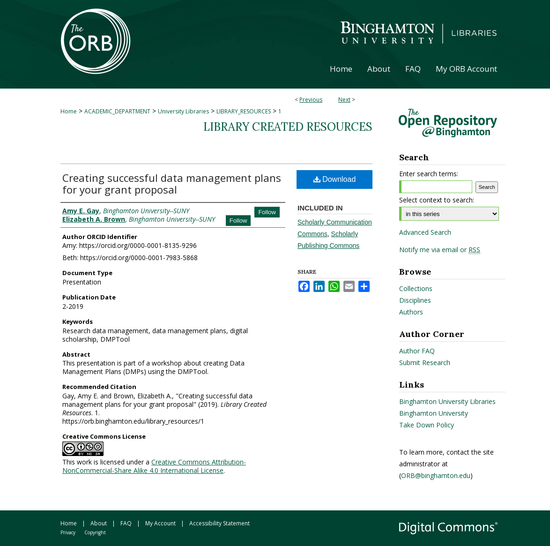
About (98, 523)
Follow (267, 212)
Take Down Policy (426, 424)
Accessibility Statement (219, 523)
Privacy (67, 532)
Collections (415, 288)
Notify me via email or (439, 249)
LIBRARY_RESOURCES (243, 111)
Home (68, 111)
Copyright (95, 532)
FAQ (126, 523)
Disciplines (415, 300)
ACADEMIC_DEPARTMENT (117, 111)
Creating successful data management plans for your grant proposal (171, 183)
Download (334, 179)
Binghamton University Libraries (447, 401)
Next (344, 100)
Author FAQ (417, 350)
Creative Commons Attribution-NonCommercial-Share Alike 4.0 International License (154, 466)
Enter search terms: (428, 173)
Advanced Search (425, 232)
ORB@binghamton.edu (435, 475)
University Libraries (183, 111)
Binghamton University (433, 413)
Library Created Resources (287, 127)
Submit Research (424, 362)
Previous (310, 100)
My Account (160, 523)
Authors (411, 311)
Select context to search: (436, 199)
